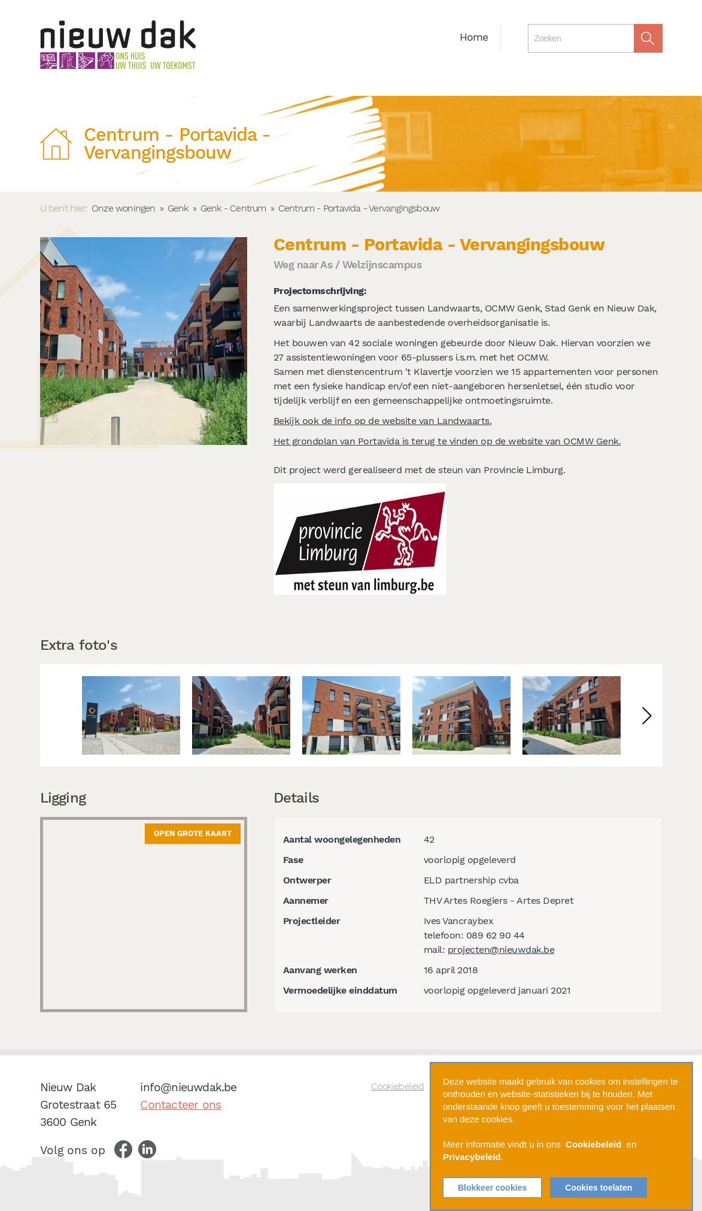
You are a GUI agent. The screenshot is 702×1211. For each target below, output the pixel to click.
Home (474, 37)
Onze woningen (124, 208)
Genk (178, 208)
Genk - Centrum (233, 208)
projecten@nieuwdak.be (501, 949)
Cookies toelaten (598, 1187)
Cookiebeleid (397, 1086)
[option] (131, 715)
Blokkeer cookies (492, 1187)
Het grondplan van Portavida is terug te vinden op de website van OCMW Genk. (447, 441)
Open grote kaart (193, 833)
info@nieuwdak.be (188, 1087)
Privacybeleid (472, 1157)
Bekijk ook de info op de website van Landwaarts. (382, 420)
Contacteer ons (180, 1105)
